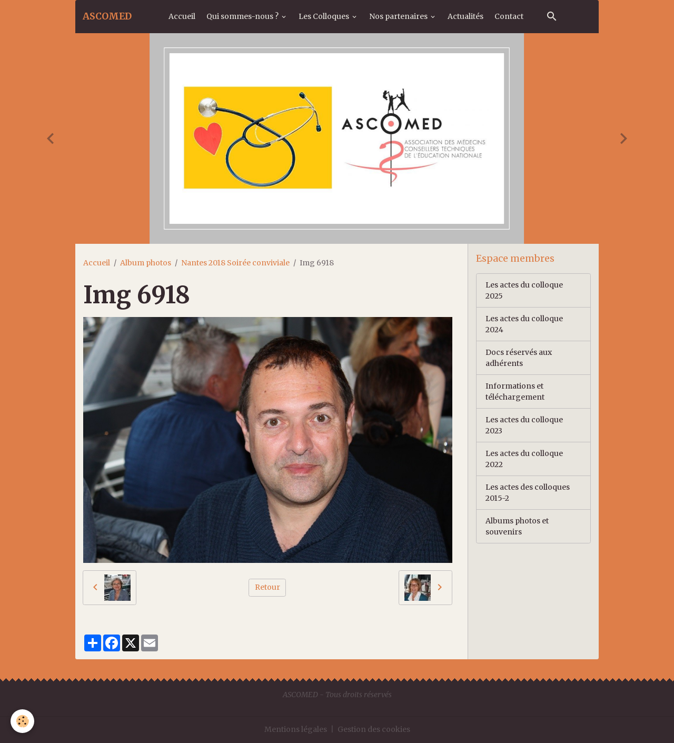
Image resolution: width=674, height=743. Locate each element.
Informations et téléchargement (514, 391)
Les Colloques (325, 16)
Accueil (181, 16)
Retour (267, 587)
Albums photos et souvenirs (517, 526)
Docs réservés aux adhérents (518, 358)
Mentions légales (295, 729)
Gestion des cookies (374, 729)
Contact (508, 16)
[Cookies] (22, 721)
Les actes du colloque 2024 (524, 324)
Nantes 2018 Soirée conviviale (235, 263)
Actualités (465, 16)
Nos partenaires (399, 16)
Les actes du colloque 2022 (524, 459)
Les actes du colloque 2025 (524, 290)
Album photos (145, 263)
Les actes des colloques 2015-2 (527, 492)
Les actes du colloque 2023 (524, 425)
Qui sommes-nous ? (243, 16)
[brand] (107, 16)
